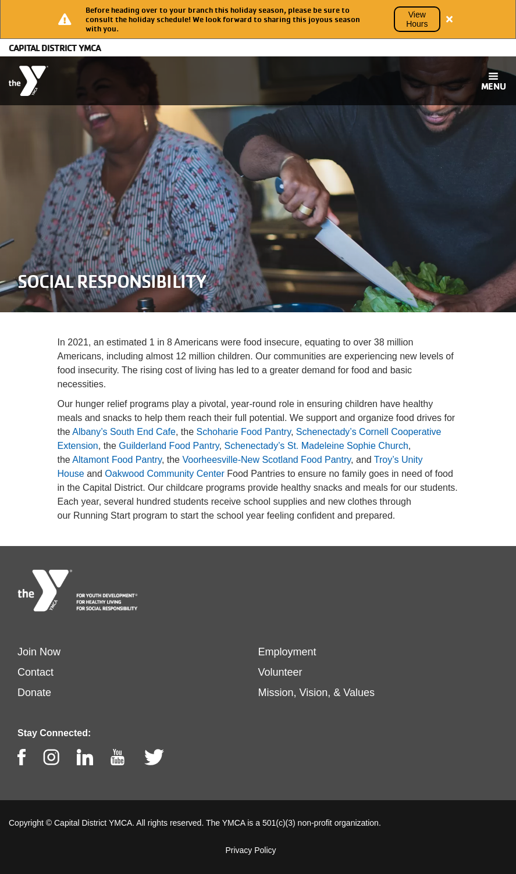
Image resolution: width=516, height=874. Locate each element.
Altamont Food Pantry (117, 460)
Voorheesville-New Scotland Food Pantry (266, 460)
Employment (287, 652)
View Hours (417, 19)
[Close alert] (449, 19)
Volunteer (280, 672)
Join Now (39, 652)
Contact (35, 672)
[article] (258, 19)
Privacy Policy (250, 850)
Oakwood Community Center (164, 474)
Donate (34, 692)
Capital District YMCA (55, 47)
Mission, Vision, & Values (316, 692)
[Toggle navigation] (493, 81)
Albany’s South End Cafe (124, 432)
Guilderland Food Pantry (169, 446)
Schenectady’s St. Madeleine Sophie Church (316, 446)
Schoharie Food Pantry (244, 432)
